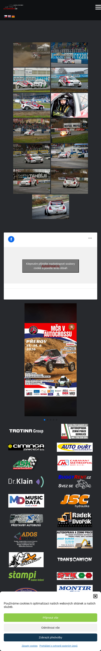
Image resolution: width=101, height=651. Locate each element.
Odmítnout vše (50, 627)
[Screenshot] (50, 415)
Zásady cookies (30, 646)
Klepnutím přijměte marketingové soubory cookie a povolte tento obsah (50, 266)
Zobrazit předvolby (50, 637)
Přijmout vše (50, 617)
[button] (95, 596)
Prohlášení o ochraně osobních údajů (58, 646)
